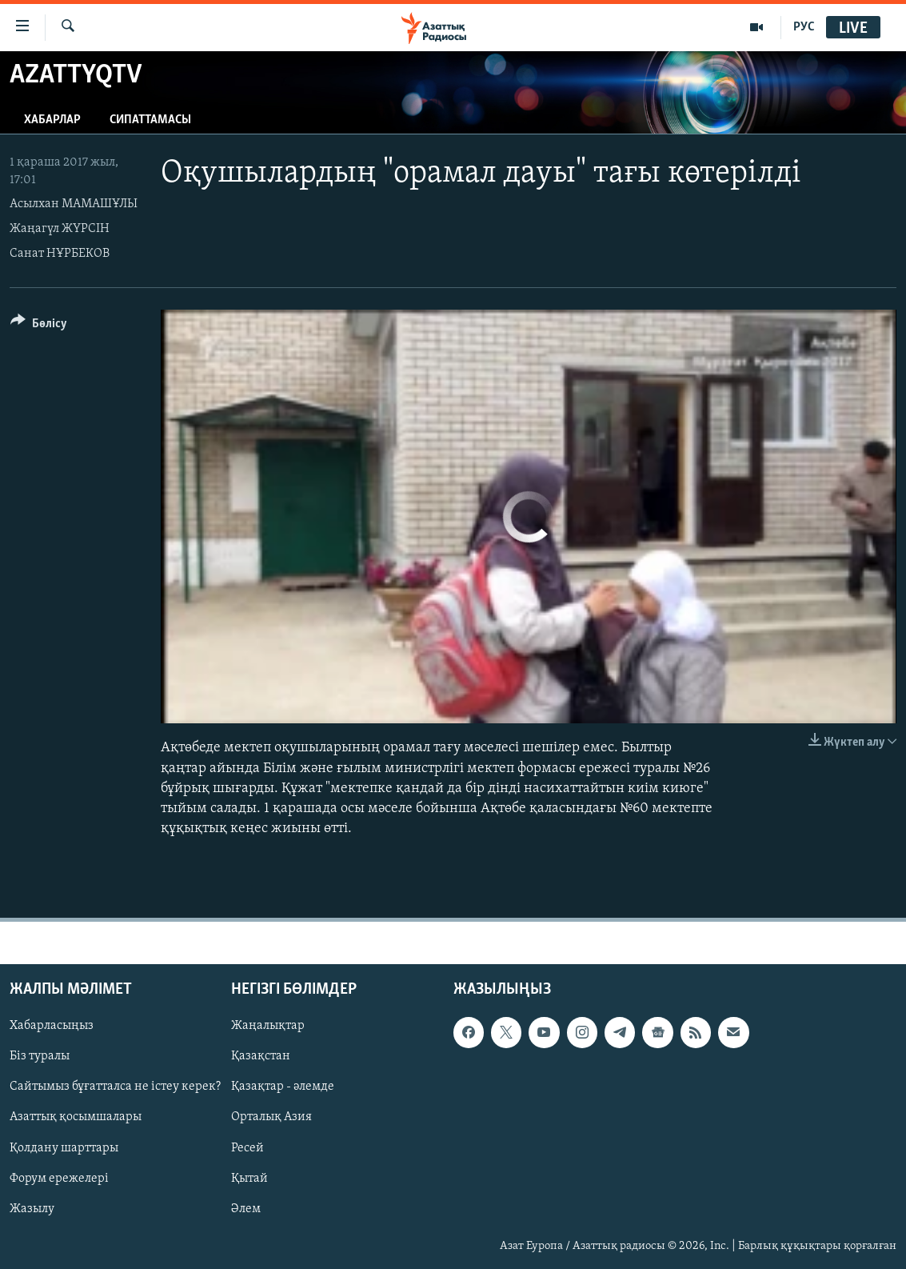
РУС (804, 27)
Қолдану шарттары (64, 1148)
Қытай (249, 1178)
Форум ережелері (59, 1178)
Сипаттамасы (150, 120)
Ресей (247, 1148)
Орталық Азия (271, 1117)
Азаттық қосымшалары (76, 1117)
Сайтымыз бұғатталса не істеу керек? (115, 1087)
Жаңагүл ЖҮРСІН (60, 228)
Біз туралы (40, 1057)
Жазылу (32, 1209)
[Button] (38, 326)
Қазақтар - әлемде (282, 1087)
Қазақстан (260, 1057)
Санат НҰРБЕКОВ (60, 253)
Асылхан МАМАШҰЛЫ (74, 204)
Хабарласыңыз (52, 1026)
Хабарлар (52, 120)
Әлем (246, 1209)
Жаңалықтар (268, 1026)
